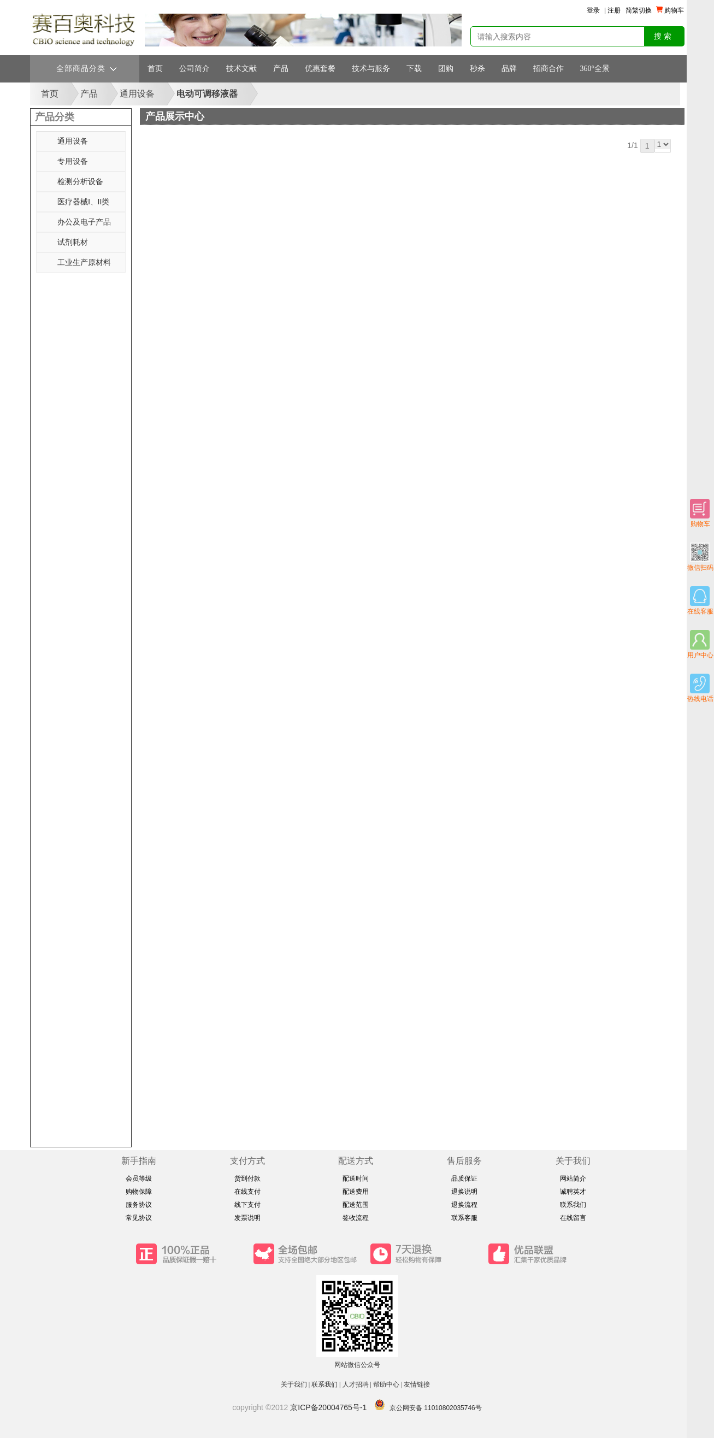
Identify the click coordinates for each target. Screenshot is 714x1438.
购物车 (700, 513)
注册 (614, 10)
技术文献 (241, 68)
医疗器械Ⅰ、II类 (83, 201)
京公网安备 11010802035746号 (436, 1408)
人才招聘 (356, 1384)
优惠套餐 (320, 68)
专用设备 (72, 161)
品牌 (509, 68)
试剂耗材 (72, 242)
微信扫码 (700, 557)
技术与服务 (371, 68)
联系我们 (324, 1384)
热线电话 (700, 688)
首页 (155, 68)
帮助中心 (386, 1384)
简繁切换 (639, 10)
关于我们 (294, 1384)
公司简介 (194, 68)
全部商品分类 (86, 68)
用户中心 (700, 644)
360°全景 (595, 68)
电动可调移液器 (207, 93)
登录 (593, 10)
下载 (414, 68)
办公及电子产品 (84, 221)
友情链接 (418, 1384)
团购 (445, 68)
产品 (280, 68)
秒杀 (477, 68)
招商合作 (548, 68)
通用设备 (137, 93)
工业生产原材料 (84, 262)
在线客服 (700, 600)
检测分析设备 (80, 181)
